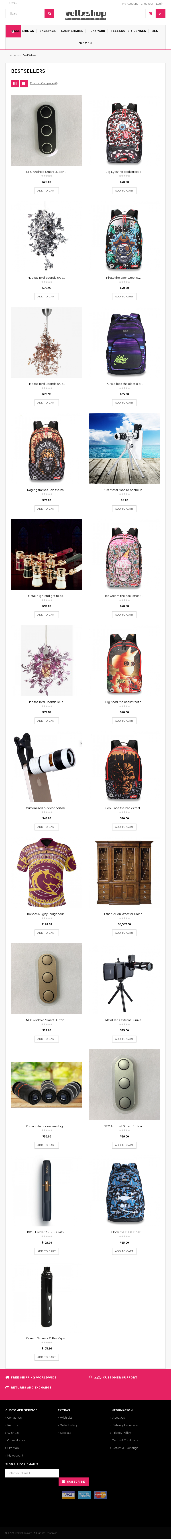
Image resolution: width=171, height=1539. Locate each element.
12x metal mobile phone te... (124, 490)
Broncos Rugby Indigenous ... (46, 914)
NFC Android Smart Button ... (46, 171)
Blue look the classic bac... (124, 1232)
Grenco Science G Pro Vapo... (46, 1338)
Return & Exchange (125, 1448)
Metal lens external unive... (124, 1020)
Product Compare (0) (43, 83)
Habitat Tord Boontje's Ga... (47, 277)
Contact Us (14, 1417)
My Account (15, 1455)
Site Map (13, 1448)
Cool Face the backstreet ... (124, 808)
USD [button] (13, 3)
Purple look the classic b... (124, 383)
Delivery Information (126, 1425)
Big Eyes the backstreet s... (124, 171)
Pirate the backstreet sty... (124, 277)
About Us (118, 1417)
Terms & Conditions (125, 1440)
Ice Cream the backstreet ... (124, 595)
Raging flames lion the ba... (46, 490)
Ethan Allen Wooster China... (124, 914)
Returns (12, 1425)
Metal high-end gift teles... (46, 595)
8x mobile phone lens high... (46, 1126)
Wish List (13, 1432)
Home (12, 55)
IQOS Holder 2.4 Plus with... (46, 1232)
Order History (16, 1440)
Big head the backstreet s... (124, 702)
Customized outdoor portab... (46, 808)
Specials (65, 1432)
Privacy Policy (121, 1432)
